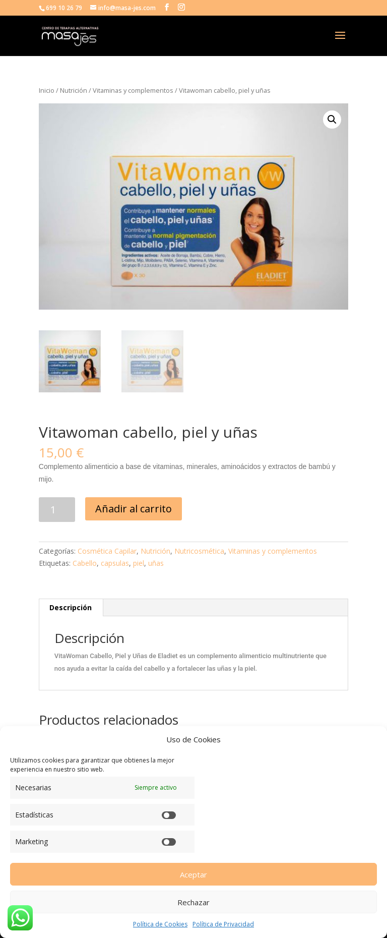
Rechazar (193, 902)
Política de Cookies (160, 924)
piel (138, 563)
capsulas (115, 563)
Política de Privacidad (223, 924)
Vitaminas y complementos (133, 90)
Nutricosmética (199, 551)
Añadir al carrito (133, 508)
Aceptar (193, 874)
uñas (156, 563)
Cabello (85, 563)
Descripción (70, 607)
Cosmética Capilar (107, 551)
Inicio (46, 90)
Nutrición (73, 90)
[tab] (70, 607)
